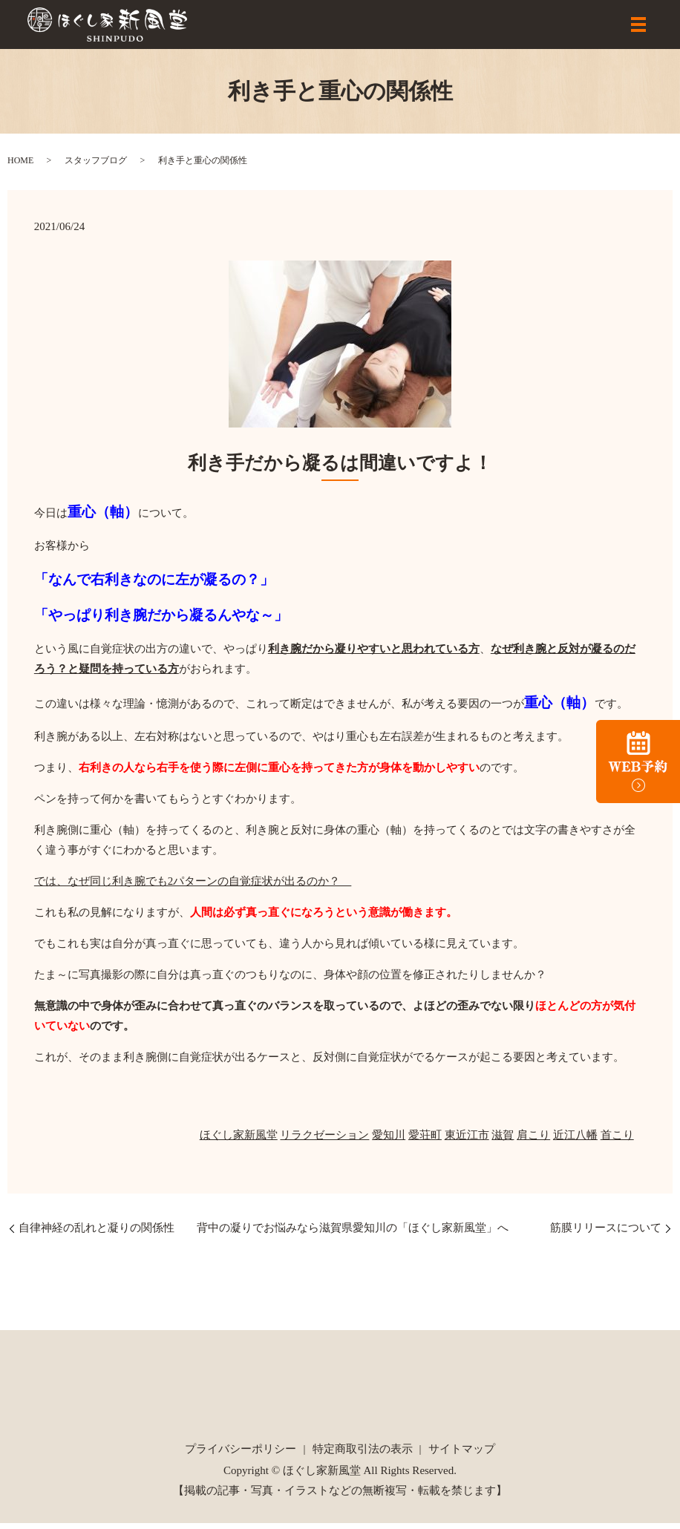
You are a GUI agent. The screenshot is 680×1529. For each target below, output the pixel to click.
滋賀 (502, 1141)
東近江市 (467, 1141)
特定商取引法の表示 (363, 1455)
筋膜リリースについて (605, 1234)
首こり (617, 1141)
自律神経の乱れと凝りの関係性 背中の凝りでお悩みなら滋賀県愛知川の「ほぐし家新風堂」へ (264, 1234)
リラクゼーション (324, 1141)
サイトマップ (461, 1455)
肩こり (533, 1141)
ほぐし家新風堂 (239, 1141)
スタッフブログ (96, 165)
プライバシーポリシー (240, 1455)
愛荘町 (425, 1141)
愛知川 (388, 1141)
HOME (20, 165)
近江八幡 (575, 1141)
